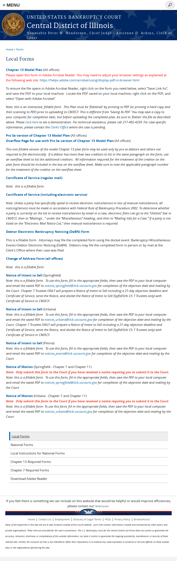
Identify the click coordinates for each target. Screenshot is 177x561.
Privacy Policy (122, 519)
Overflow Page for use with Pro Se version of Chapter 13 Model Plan (60, 141)
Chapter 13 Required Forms (31, 462)
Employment (62, 519)
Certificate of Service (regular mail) (34, 178)
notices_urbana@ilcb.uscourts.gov (68, 319)
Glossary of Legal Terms (87, 519)
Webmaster (102, 506)
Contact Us (44, 519)
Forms (20, 49)
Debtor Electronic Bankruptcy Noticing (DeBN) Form (47, 231)
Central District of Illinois (70, 26)
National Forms (22, 445)
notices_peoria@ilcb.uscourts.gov (68, 353)
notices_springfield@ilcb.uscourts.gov (71, 285)
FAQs (108, 519)
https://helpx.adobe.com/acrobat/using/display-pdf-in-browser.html (89, 80)
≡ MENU (11, 5)
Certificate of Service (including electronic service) (46, 194)
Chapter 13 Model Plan (24, 70)
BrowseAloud (141, 519)
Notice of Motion (19, 367)
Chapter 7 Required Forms (30, 470)
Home (9, 49)
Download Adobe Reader (29, 478)
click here (31, 122)
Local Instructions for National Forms (38, 453)
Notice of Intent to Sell (24, 275)
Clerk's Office (59, 127)
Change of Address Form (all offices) (34, 258)
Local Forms (21, 436)
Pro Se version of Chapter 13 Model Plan (38, 135)
